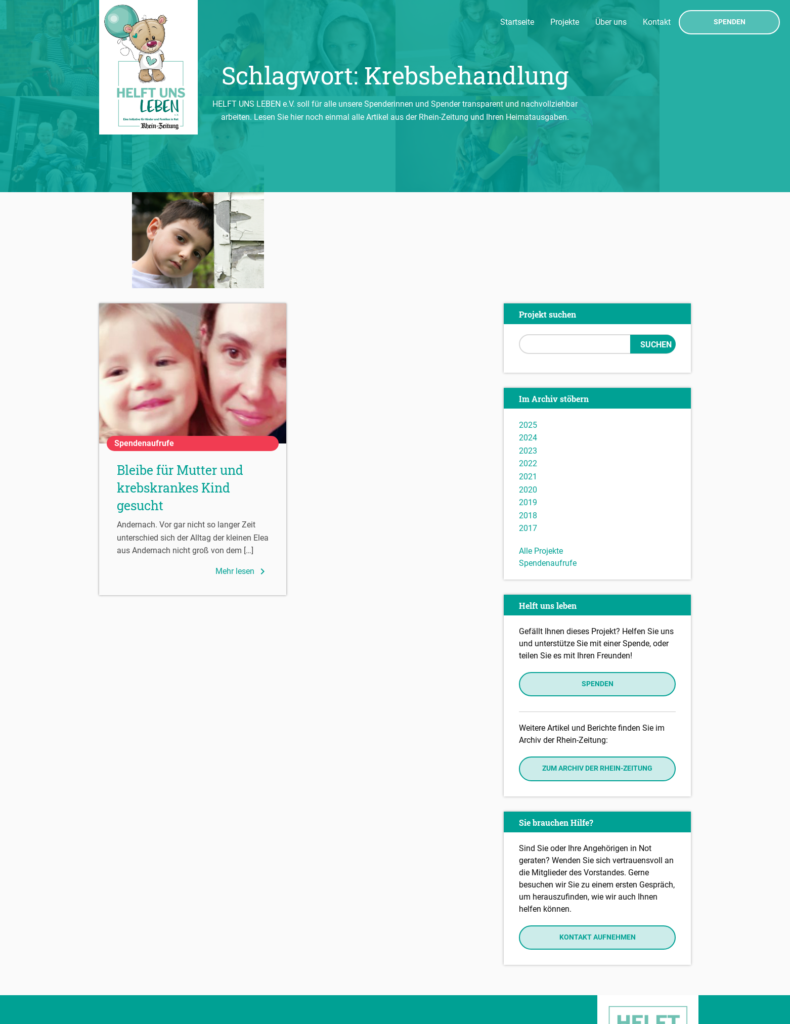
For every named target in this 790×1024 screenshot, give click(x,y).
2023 (528, 355)
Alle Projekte (541, 455)
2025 (528, 329)
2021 (528, 380)
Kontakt (657, 22)
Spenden (729, 22)
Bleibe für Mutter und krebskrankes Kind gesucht (180, 392)
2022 (528, 368)
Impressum (122, 955)
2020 (528, 393)
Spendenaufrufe (548, 467)
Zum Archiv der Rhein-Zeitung (597, 673)
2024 (528, 342)
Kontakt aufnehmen (597, 841)
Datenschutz (124, 970)
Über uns (611, 22)
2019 (528, 407)
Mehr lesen (242, 475)
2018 (528, 419)
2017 (528, 432)
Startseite (517, 22)
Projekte (564, 22)
